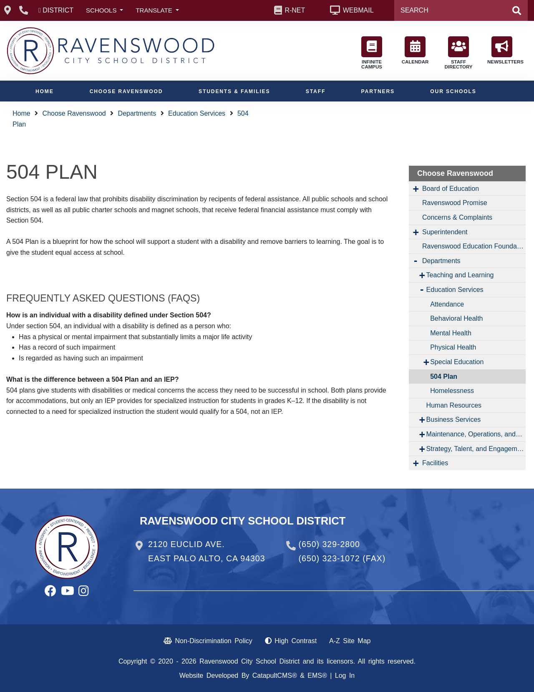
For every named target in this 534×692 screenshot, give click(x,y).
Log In (345, 675)
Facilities (435, 462)
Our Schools (453, 91)
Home (44, 91)
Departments (137, 113)
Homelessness (452, 390)
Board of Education (450, 188)
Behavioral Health (456, 318)
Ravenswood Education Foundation (474, 246)
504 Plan (443, 376)
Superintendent (445, 232)
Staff (315, 91)
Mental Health (450, 333)
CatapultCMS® (274, 675)
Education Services (196, 113)
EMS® (317, 675)
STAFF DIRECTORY (458, 52)
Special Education (457, 361)
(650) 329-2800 (329, 544)
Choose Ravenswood (126, 91)
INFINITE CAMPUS (371, 52)
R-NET (295, 10)
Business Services (453, 419)
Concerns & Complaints (457, 217)
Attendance (447, 304)
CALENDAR (415, 50)
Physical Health (453, 347)
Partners (378, 91)
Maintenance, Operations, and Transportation (476, 434)
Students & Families (234, 91)
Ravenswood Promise (454, 202)
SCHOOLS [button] (102, 10)
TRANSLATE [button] (155, 10)
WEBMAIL (358, 10)
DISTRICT (58, 10)
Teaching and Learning (460, 275)
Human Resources (454, 405)
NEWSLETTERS (504, 50)
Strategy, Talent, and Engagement (476, 448)
